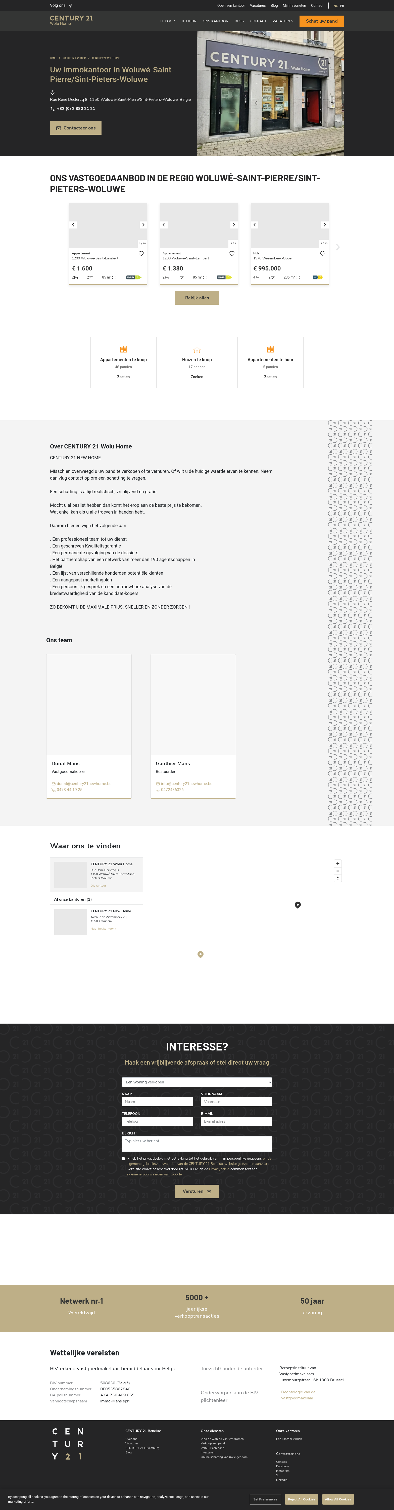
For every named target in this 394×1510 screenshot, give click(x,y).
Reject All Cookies (301, 1499)
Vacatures (258, 6)
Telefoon (131, 1113)
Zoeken (123, 377)
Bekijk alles (197, 298)
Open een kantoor (231, 6)
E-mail (207, 1113)
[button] (75, 225)
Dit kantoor (98, 886)
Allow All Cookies (338, 1499)
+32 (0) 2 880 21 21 (72, 108)
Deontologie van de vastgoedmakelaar (298, 1395)
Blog (274, 6)
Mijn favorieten (294, 6)
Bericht (129, 1133)
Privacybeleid (219, 1169)
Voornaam (211, 1094)
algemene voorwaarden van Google (154, 1174)
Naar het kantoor (104, 929)
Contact (317, 6)
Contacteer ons (76, 128)
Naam (127, 1094)
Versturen (197, 1191)
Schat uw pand (322, 21)
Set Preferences (265, 1499)
